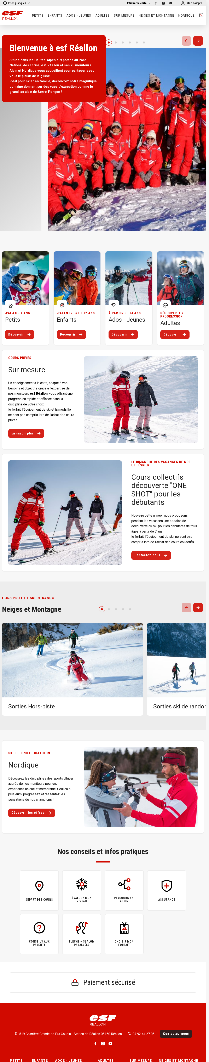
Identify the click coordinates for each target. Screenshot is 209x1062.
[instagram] (163, 3)
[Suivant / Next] (198, 41)
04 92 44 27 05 (144, 1034)
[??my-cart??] (201, 15)
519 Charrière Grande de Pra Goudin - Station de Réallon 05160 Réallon (70, 1034)
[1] (116, 42)
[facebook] (156, 3)
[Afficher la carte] (139, 3)
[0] (109, 42)
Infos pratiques (16, 3)
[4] (137, 42)
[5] (144, 42)
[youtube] (171, 3)
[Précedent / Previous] (186, 41)
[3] (130, 42)
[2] (123, 42)
